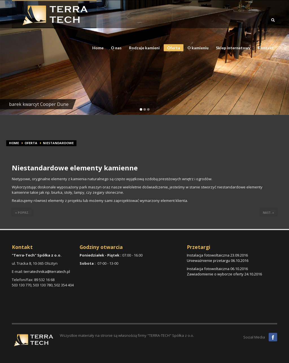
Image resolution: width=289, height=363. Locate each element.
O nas (115, 48)
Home (98, 48)
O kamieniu (196, 48)
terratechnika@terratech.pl (47, 271)
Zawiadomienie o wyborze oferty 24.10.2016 (224, 274)
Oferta (172, 48)
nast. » (268, 213)
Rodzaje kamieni (143, 48)
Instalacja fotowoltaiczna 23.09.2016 (217, 255)
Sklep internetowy (233, 48)
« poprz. (22, 213)
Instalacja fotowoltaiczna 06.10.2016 (217, 268)
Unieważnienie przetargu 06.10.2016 (217, 260)
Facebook (273, 337)
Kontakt (266, 48)
